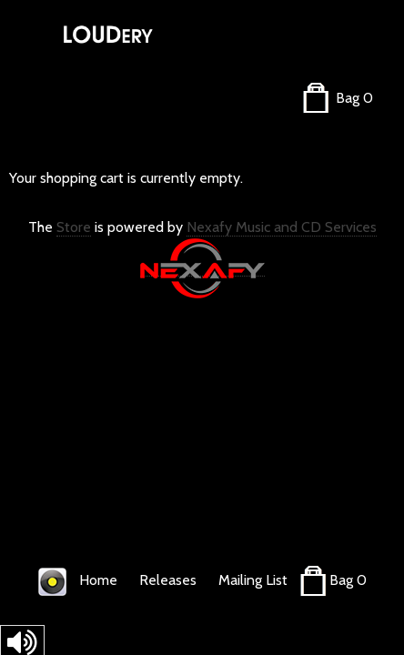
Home (98, 580)
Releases (168, 580)
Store (73, 227)
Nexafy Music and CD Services (282, 227)
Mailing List (253, 580)
